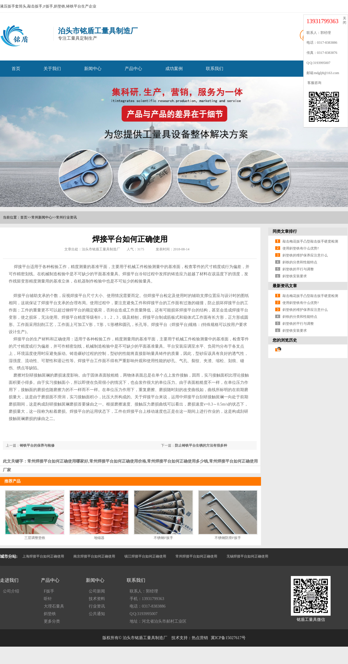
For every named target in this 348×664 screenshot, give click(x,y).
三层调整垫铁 (34, 538)
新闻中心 (93, 68)
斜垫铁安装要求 (294, 276)
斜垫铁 (50, 614)
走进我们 (9, 580)
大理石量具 (54, 606)
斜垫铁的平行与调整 (298, 269)
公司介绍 (11, 591)
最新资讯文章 (285, 286)
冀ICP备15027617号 (228, 638)
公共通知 (97, 614)
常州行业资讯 (66, 217)
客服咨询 (314, 83)
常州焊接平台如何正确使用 (196, 556)
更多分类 (52, 621)
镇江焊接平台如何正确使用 (145, 556)
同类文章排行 (285, 231)
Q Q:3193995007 (143, 614)
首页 (16, 68)
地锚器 (99, 538)
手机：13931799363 (147, 599)
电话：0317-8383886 (148, 606)
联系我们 (214, 68)
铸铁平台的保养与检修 (37, 445)
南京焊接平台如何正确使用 (94, 556)
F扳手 (49, 591)
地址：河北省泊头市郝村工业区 (158, 621)
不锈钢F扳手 (163, 538)
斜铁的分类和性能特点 (299, 262)
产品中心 (133, 68)
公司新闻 (97, 591)
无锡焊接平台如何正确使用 (247, 556)
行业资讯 (97, 606)
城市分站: (9, 556)
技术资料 (97, 599)
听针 (48, 599)
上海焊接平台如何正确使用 (43, 556)
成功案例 (174, 68)
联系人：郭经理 (144, 591)
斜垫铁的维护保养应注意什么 (305, 255)
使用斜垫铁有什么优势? (300, 248)
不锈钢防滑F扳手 (228, 538)
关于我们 (52, 68)
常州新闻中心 (41, 217)
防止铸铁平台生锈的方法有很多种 (201, 445)
